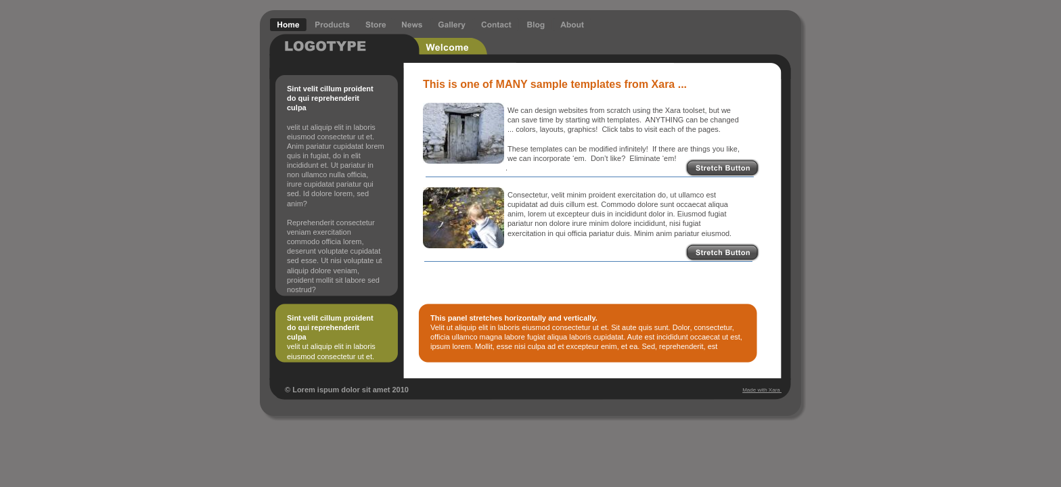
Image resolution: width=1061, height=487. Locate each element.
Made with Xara (762, 390)
